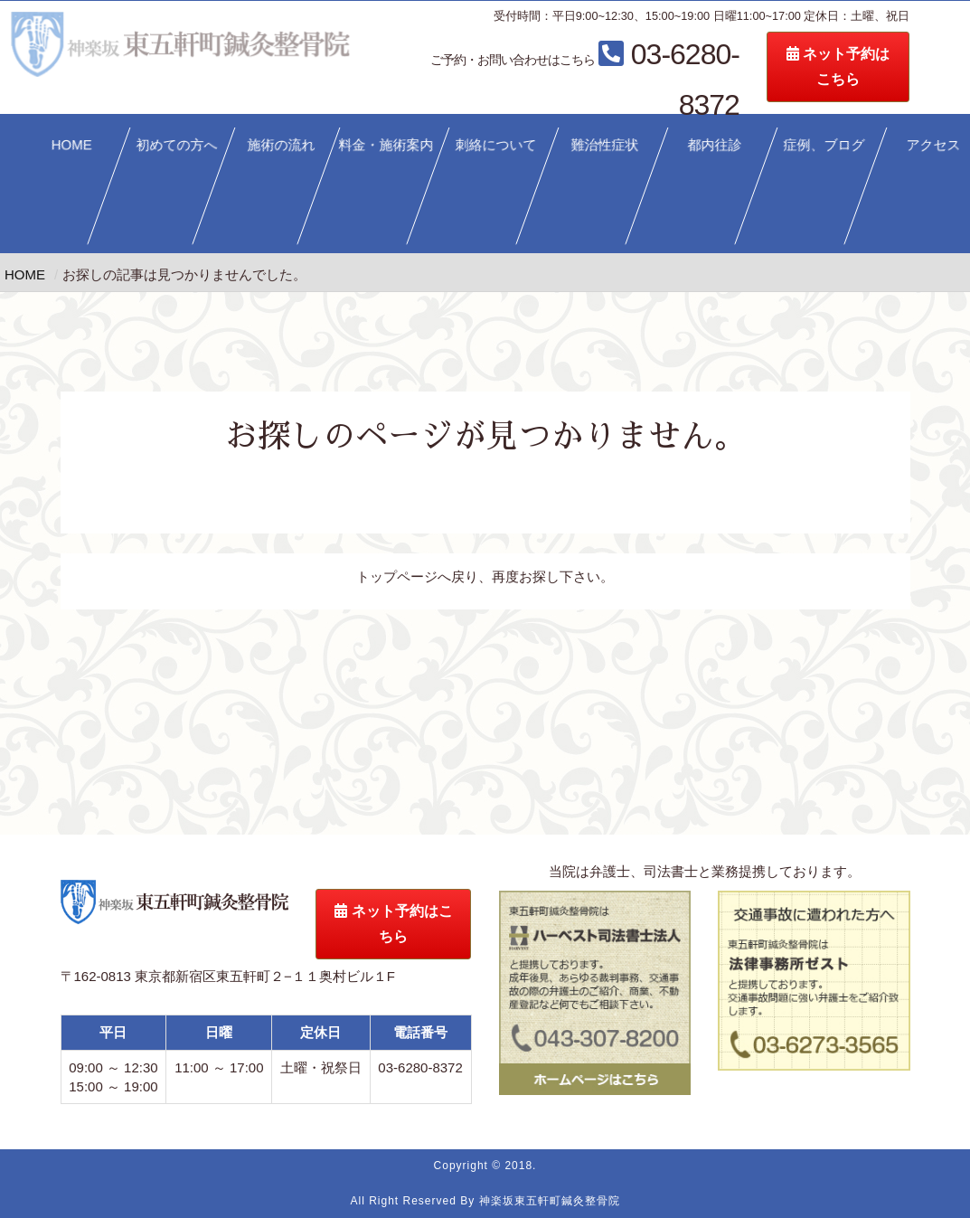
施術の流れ (281, 144)
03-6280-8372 (650, 57)
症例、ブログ (823, 144)
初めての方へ (176, 144)
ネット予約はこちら (393, 923)
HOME (72, 144)
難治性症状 (605, 144)
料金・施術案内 (386, 144)
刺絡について (495, 144)
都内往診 (714, 144)
